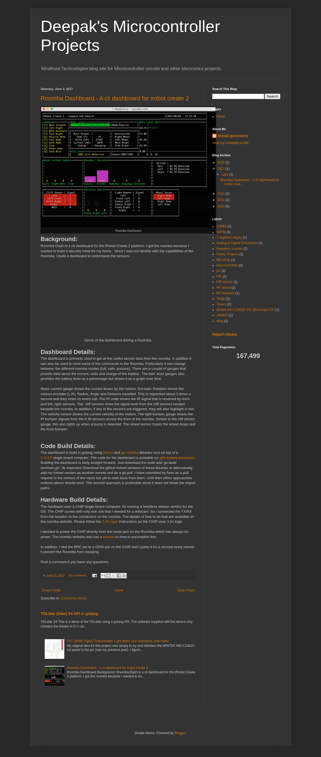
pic (218, 271)
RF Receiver (225, 293)
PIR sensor (224, 282)
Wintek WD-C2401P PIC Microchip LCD (245, 310)
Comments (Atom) (73, 598)
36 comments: (78, 575)
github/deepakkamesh (177, 458)
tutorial (108, 537)
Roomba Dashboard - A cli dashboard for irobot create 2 (115, 98)
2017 (221, 169)
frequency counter (229, 249)
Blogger (180, 733)
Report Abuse (224, 334)
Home (119, 590)
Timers (221, 304)
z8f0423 (222, 315)
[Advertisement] (272, 450)
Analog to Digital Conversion (237, 243)
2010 (221, 206)
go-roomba (129, 452)
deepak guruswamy (233, 136)
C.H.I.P (46, 458)
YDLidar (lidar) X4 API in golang (69, 613)
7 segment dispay (229, 237)
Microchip (223, 260)
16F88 (221, 232)
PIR (219, 276)
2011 (221, 200)
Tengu (220, 299)
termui (108, 452)
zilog (219, 321)
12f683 (221, 226)
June (225, 174)
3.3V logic (110, 521)
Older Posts (186, 590)
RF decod (223, 288)
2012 (221, 194)
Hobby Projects (227, 254)
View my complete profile (230, 143)
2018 (221, 162)
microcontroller (227, 265)
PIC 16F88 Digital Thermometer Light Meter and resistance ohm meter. (118, 641)
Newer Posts (51, 590)
